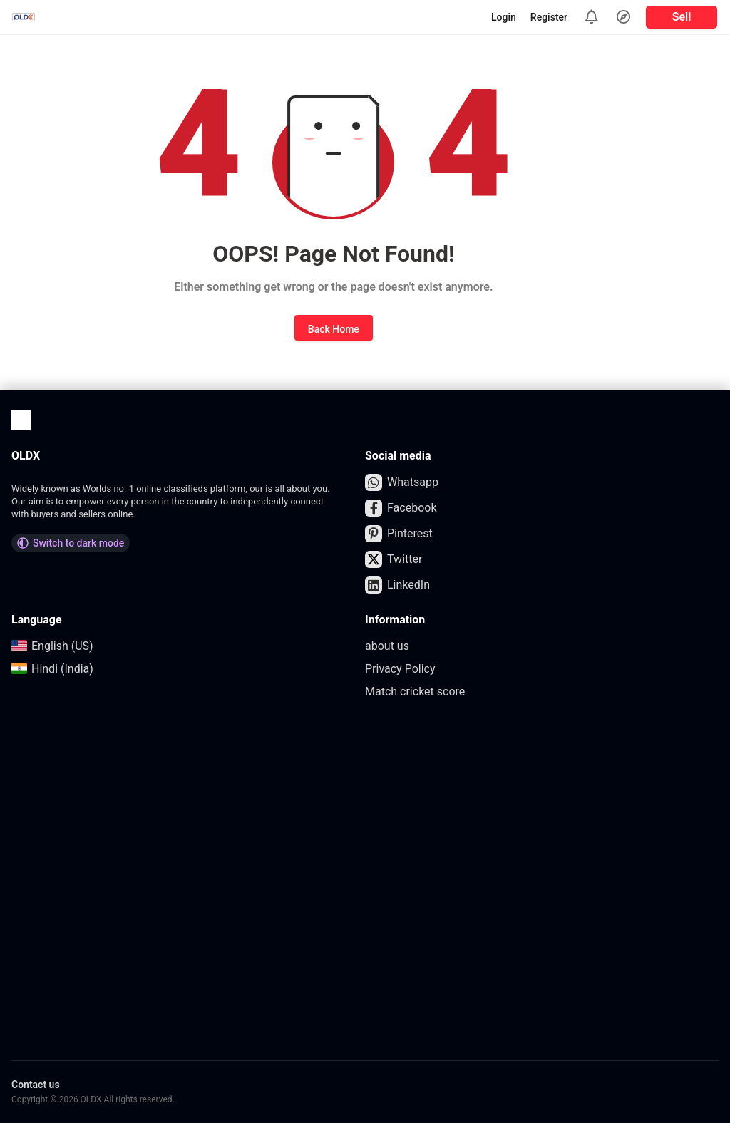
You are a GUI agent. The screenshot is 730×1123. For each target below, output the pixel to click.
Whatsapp (401, 482)
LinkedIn (397, 585)
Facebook (400, 508)
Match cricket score (415, 691)
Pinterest (399, 533)
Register (548, 17)
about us (387, 646)
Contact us (35, 1084)
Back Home (333, 329)
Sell (682, 17)
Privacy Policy (400, 669)
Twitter (393, 559)
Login (503, 17)
